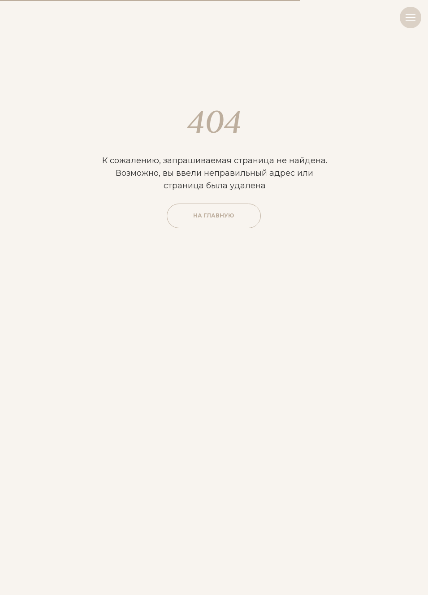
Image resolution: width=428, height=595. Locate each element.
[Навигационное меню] (410, 17)
